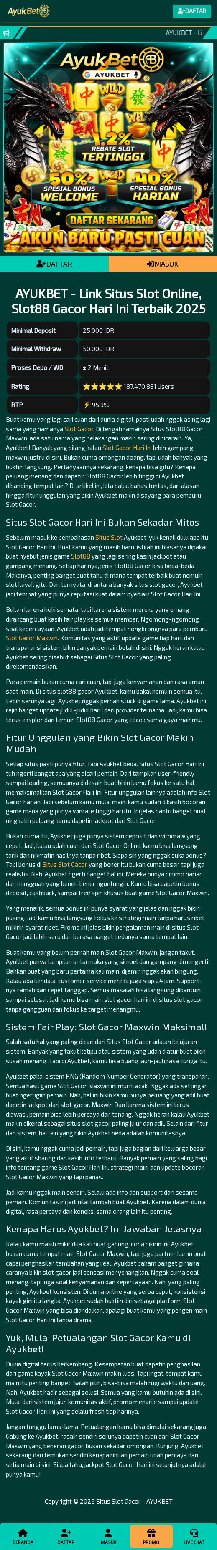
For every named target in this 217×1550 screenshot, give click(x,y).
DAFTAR (54, 263)
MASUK (163, 263)
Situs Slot (109, 537)
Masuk (108, 1536)
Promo (151, 1536)
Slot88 (80, 556)
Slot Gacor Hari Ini (127, 447)
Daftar (65, 1536)
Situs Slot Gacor (65, 864)
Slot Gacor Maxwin (32, 638)
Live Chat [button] (194, 1536)
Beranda (23, 1536)
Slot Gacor (78, 429)
